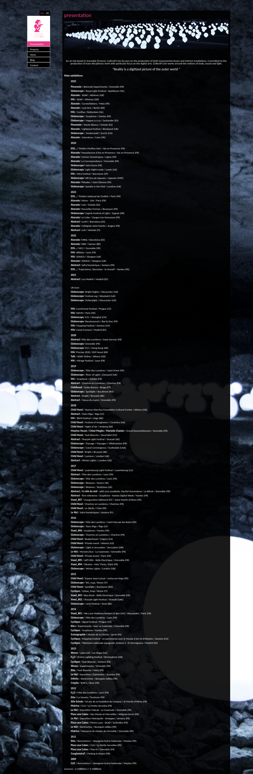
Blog (32, 60)
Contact (34, 65)
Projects (34, 49)
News (33, 54)
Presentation (37, 44)
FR (47, 13)
